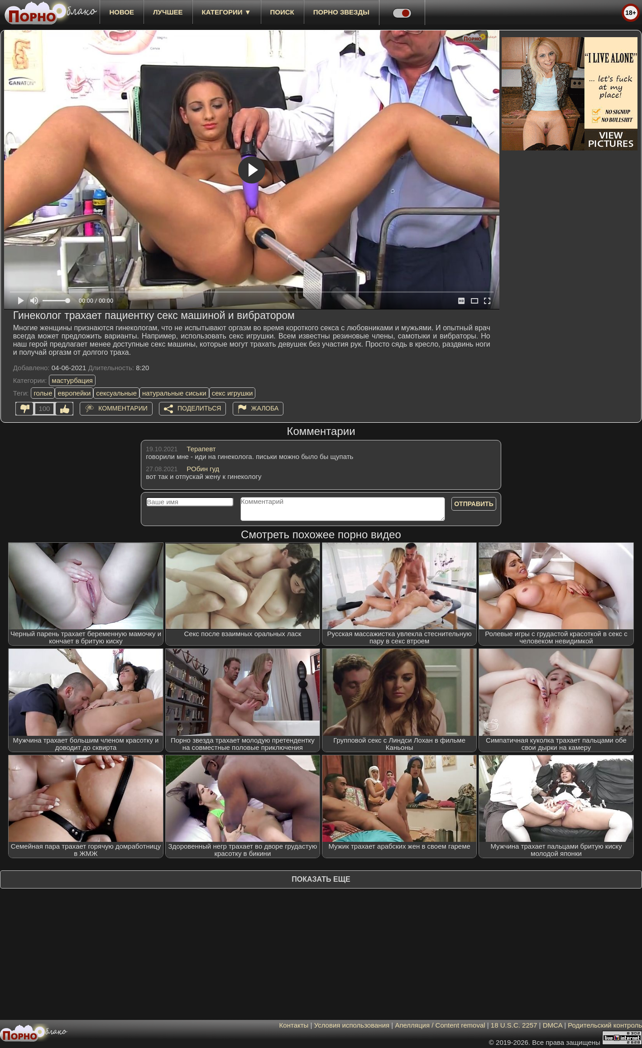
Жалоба (265, 408)
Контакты (294, 1025)
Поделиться (199, 408)
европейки (74, 393)
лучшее (167, 12)
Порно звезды (341, 12)
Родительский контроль (605, 1025)
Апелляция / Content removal (440, 1025)
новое (121, 12)
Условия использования (352, 1025)
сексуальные (116, 393)
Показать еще (321, 879)
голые (43, 393)
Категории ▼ (226, 12)
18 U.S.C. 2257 (514, 1025)
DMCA (552, 1025)
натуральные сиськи (174, 393)
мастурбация (72, 380)
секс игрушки (232, 393)
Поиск (282, 12)
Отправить (473, 503)
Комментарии (123, 408)
